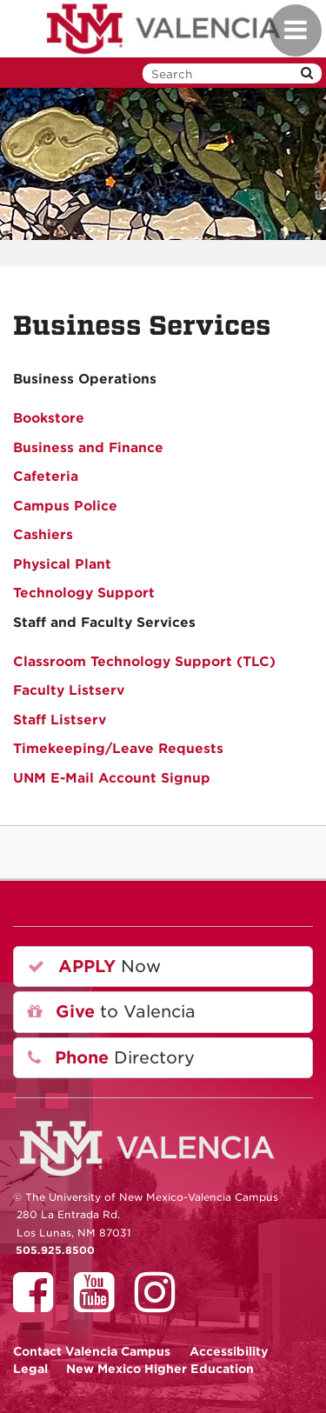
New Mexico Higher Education (160, 1369)
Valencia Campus (91, 1351)
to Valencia (112, 1012)
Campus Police (65, 506)
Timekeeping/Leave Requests (118, 748)
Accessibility (229, 1351)
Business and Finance (88, 448)
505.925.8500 (55, 1250)
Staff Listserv (59, 720)
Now (94, 966)
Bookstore (48, 418)
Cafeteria (45, 476)
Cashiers (43, 535)
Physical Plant (62, 564)
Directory (111, 1058)
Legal (30, 1369)
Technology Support (84, 593)
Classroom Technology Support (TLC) (144, 662)
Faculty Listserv (68, 690)
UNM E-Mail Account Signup (111, 778)
